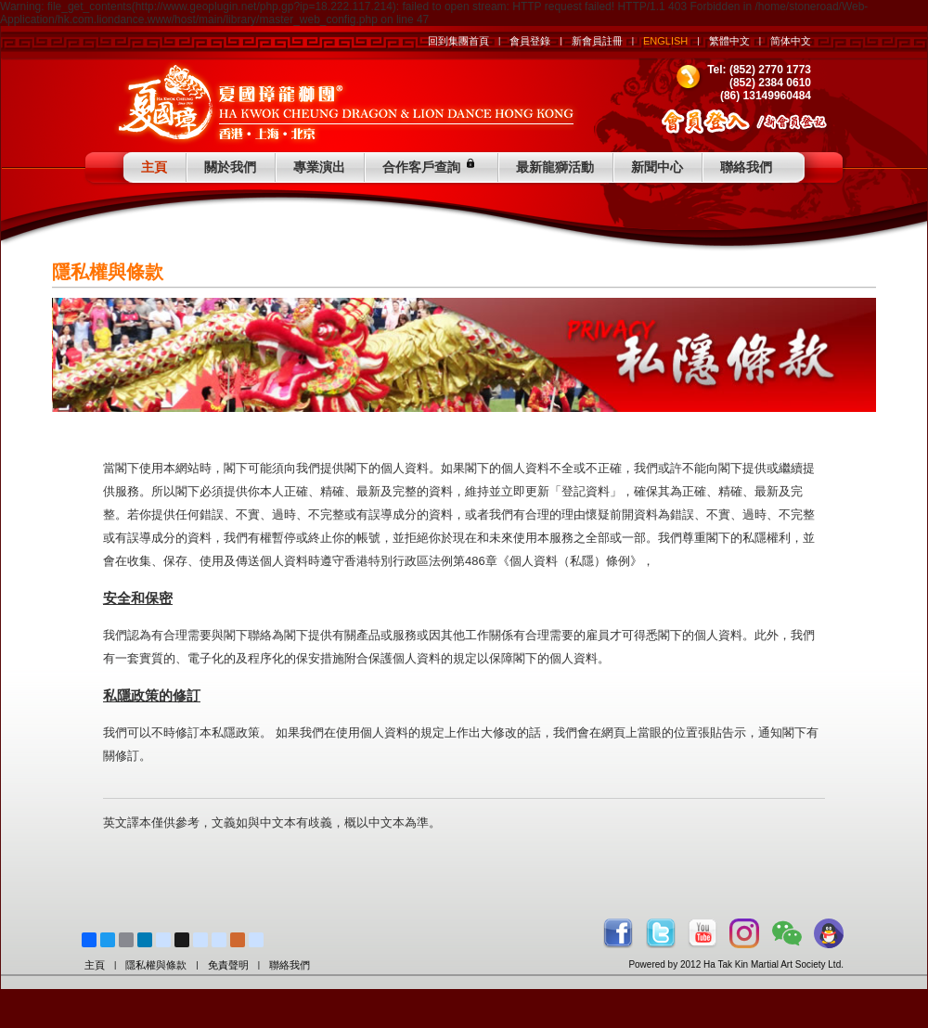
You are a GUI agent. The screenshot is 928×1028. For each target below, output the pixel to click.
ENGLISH (665, 40)
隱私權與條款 (156, 964)
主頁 (154, 167)
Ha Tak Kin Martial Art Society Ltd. (773, 964)
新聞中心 (657, 167)
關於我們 (230, 167)
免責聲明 (228, 964)
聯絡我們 (746, 167)
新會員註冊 (597, 40)
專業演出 (319, 167)
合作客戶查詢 (430, 164)
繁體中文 (729, 40)
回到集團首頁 (458, 40)
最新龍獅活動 (555, 167)
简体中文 (790, 40)
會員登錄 (529, 40)
